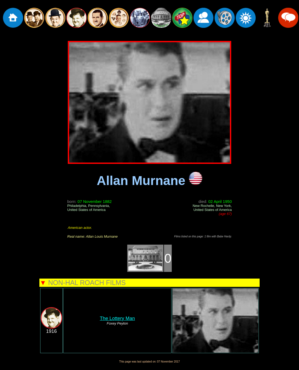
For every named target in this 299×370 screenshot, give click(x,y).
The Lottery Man (117, 318)
